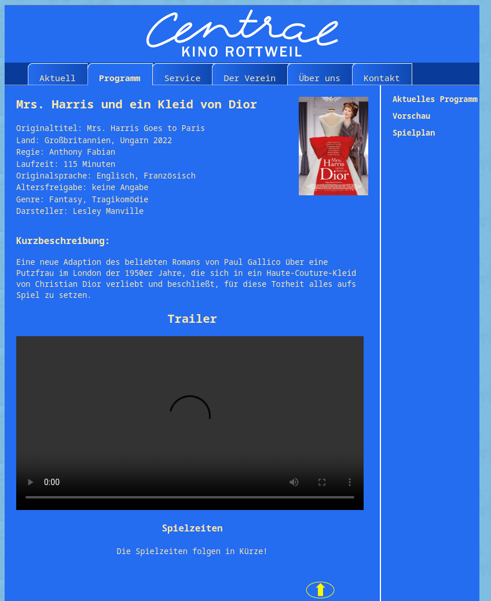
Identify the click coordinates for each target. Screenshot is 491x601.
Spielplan (414, 132)
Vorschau (411, 115)
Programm (120, 77)
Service (182, 77)
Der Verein (249, 77)
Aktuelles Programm (435, 98)
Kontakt (382, 77)
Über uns (319, 77)
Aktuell (57, 77)
